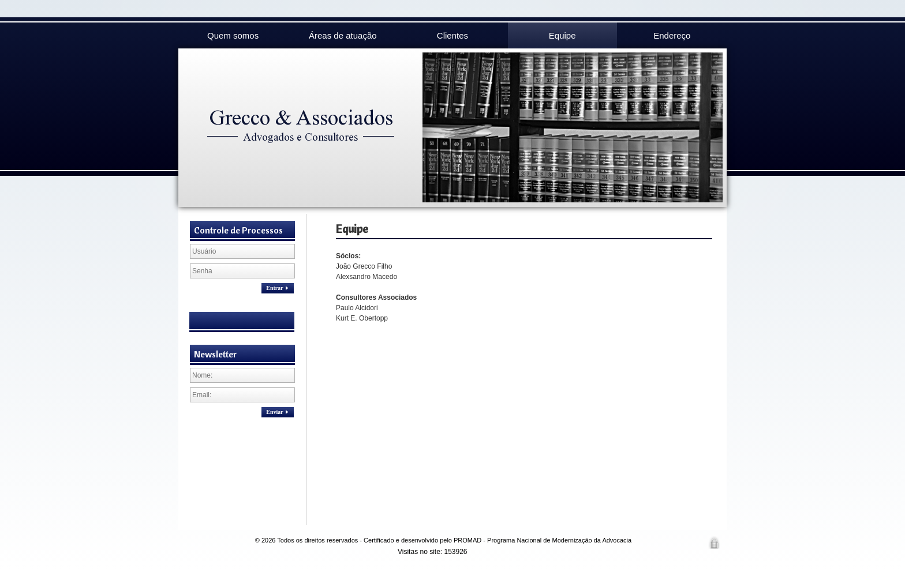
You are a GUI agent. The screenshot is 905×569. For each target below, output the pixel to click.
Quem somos (233, 35)
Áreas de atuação (343, 35)
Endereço (671, 35)
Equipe (562, 35)
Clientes (452, 35)
